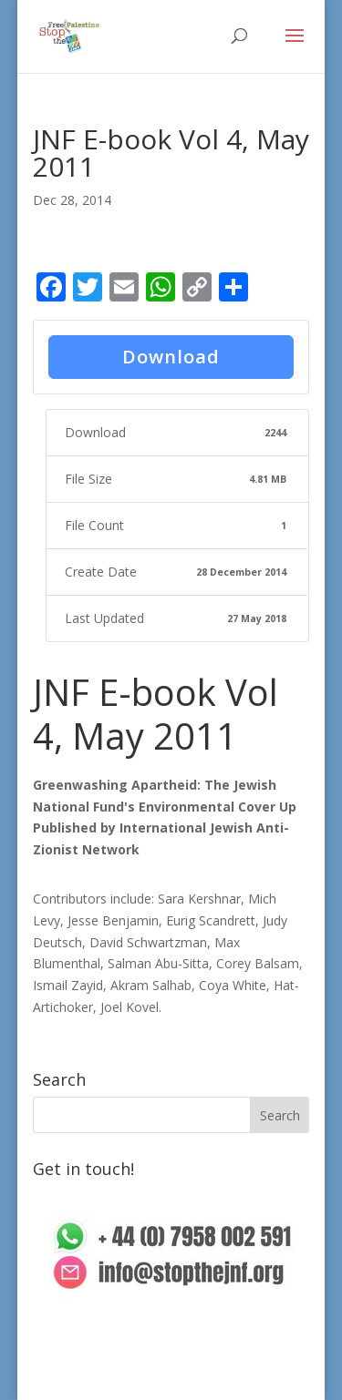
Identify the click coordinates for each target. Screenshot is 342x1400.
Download (171, 356)
